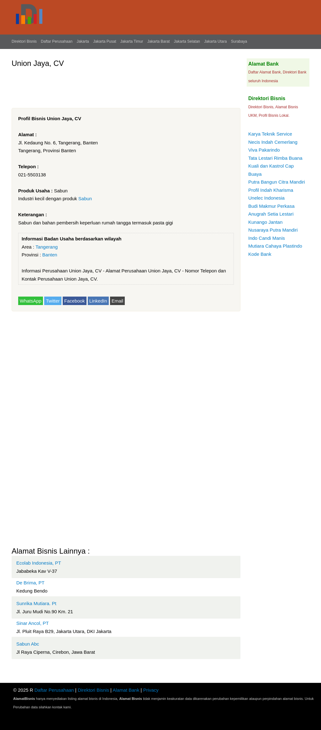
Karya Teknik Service (270, 134)
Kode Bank (259, 254)
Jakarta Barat (158, 41)
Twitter (53, 300)
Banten (49, 254)
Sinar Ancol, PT (32, 623)
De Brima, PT (30, 582)
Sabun (85, 198)
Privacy (151, 690)
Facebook (74, 300)
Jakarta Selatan (187, 41)
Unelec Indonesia (266, 198)
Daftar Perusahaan (56, 41)
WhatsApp (30, 300)
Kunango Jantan (265, 222)
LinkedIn (98, 300)
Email (118, 300)
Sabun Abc (27, 644)
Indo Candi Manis (266, 238)
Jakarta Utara (215, 41)
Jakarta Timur (131, 41)
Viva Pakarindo (264, 150)
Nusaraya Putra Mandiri (273, 230)
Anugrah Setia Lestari (270, 214)
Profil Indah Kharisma (270, 190)
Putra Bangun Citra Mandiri (276, 182)
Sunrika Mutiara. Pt (36, 603)
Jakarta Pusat (104, 41)
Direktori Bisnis (24, 41)
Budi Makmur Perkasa (271, 206)
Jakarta (82, 41)
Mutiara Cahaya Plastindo (275, 246)
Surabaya (239, 41)
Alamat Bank (126, 690)
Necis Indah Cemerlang (272, 142)
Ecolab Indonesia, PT (38, 563)
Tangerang (46, 247)
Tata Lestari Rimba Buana (275, 158)
